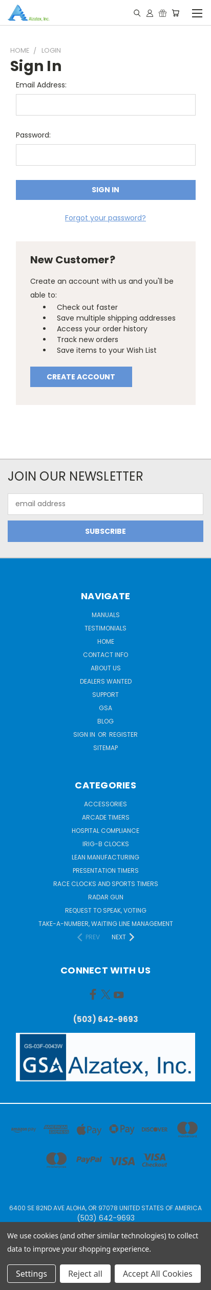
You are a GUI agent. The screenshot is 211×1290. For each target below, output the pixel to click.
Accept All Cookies (158, 1273)
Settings (31, 1273)
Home (105, 641)
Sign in (85, 734)
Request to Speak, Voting (105, 910)
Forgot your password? (105, 218)
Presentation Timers (106, 870)
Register (123, 734)
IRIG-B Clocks (105, 844)
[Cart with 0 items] (175, 13)
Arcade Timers (106, 817)
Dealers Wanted (106, 681)
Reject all (85, 1273)
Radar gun (105, 897)
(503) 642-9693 (105, 1019)
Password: (33, 135)
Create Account (81, 377)
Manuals (106, 614)
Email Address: (41, 85)
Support (105, 694)
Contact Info (105, 654)
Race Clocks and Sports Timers (105, 883)
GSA (105, 708)
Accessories (105, 804)
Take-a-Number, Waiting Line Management (105, 923)
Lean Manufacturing (105, 857)
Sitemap (105, 747)
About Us (106, 668)
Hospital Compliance (105, 830)
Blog (105, 721)
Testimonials (105, 628)
